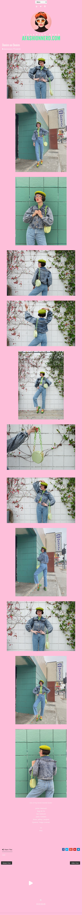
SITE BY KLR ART (41, 904)
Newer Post (6, 863)
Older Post (75, 863)
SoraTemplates (14, 906)
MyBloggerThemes (36, 906)
